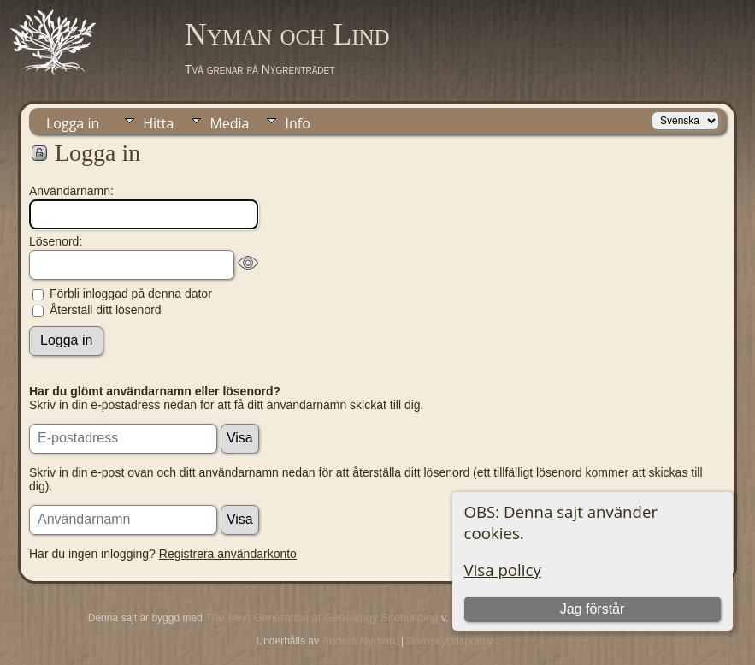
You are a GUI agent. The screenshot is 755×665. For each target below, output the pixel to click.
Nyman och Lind (287, 34)
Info (297, 123)
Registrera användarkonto (228, 554)
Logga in (72, 123)
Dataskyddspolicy (451, 640)
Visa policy (502, 569)
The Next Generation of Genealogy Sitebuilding (321, 617)
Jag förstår (592, 609)
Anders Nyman (358, 640)
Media (229, 123)
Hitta (158, 123)
